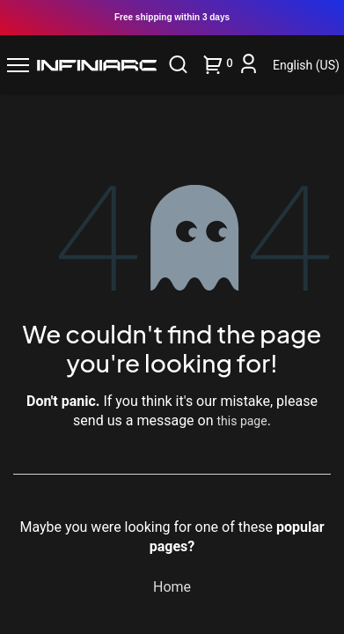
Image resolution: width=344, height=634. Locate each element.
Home (172, 587)
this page (242, 421)
